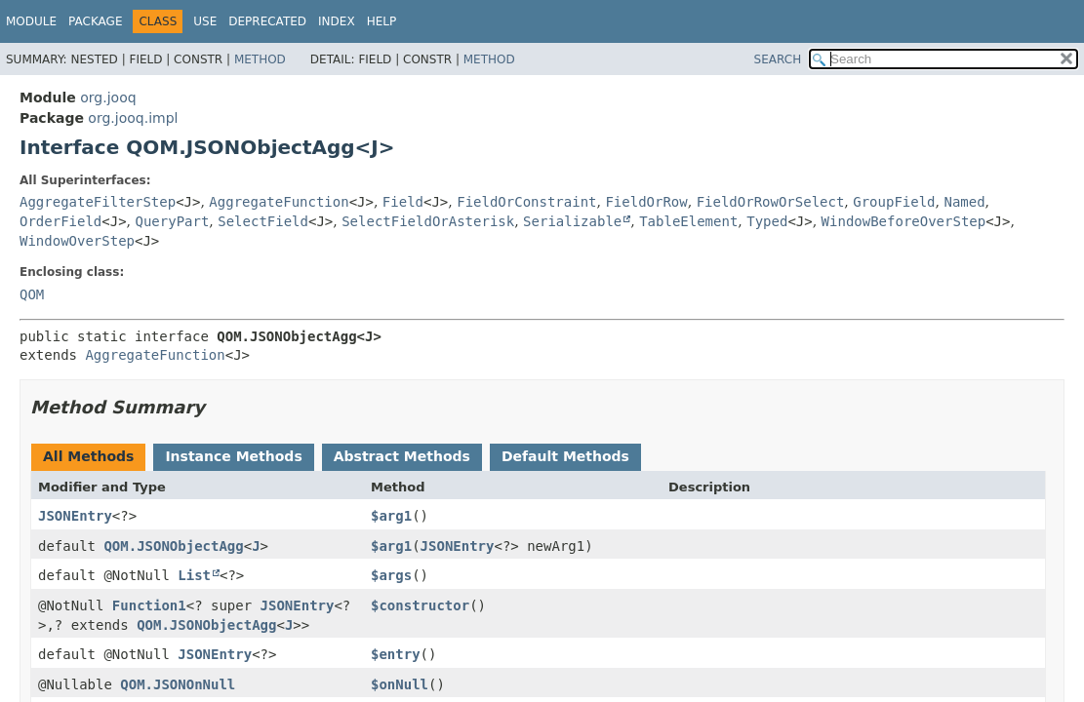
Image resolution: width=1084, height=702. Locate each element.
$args (391, 575)
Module (31, 21)
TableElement (688, 221)
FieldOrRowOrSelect (771, 202)
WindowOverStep (77, 241)
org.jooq (108, 97)
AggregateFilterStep (98, 202)
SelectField (263, 221)
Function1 (149, 605)
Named (963, 202)
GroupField (894, 202)
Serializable (572, 221)
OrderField (60, 221)
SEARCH (778, 59)
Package (95, 21)
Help (382, 21)
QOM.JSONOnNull (177, 684)
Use (205, 21)
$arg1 (391, 516)
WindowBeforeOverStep (904, 221)
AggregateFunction (278, 202)
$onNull (399, 684)
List (194, 575)
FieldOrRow (646, 202)
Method (260, 59)
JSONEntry (75, 516)
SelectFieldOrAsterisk (427, 221)
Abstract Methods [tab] (402, 456)
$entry (396, 654)
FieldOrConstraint (526, 202)
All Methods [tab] (88, 456)
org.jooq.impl (133, 118)
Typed (766, 221)
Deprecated (267, 21)
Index (336, 21)
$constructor (420, 605)
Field (402, 202)
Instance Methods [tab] (233, 456)
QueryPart (173, 221)
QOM (32, 294)
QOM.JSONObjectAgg (173, 546)
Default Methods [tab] (565, 456)
